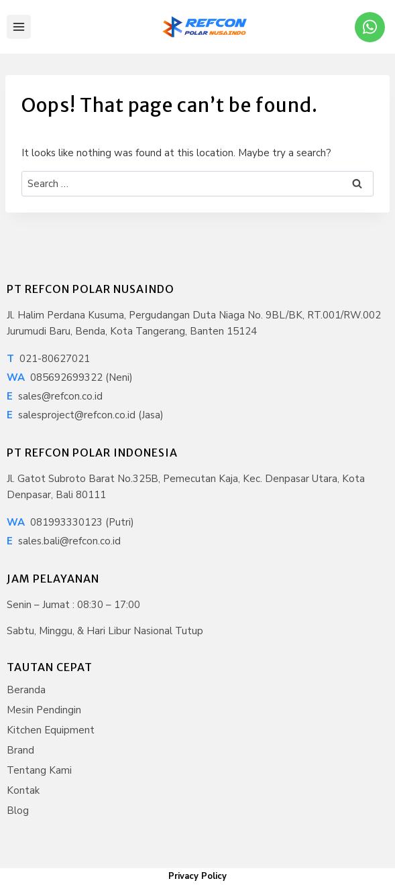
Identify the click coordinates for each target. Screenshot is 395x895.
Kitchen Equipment (51, 730)
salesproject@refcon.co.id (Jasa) (85, 415)
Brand (20, 750)
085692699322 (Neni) (70, 377)
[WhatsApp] (370, 27)
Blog (18, 810)
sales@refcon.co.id (55, 396)
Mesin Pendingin (44, 710)
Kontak (23, 790)
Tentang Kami (39, 770)
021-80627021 (48, 358)
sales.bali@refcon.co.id (64, 541)
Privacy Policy (197, 876)
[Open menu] (19, 27)
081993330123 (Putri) (70, 522)
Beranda (26, 690)
